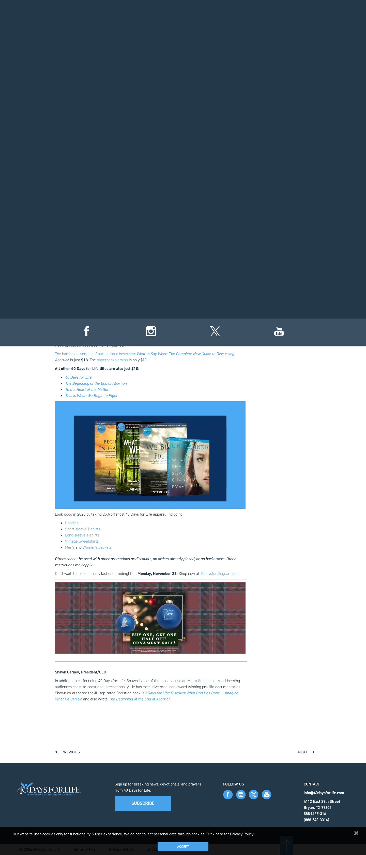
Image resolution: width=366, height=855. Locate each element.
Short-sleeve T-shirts (82, 529)
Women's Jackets (97, 547)
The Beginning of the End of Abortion (96, 383)
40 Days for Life (78, 377)
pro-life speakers (205, 680)
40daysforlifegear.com (219, 573)
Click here (214, 834)
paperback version (112, 360)
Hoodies (72, 523)
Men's (69, 547)
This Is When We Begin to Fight (91, 395)
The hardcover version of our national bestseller (95, 353)
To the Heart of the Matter (87, 389)
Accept (183, 846)
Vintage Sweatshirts (82, 541)
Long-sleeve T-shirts (82, 535)
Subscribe (143, 803)
